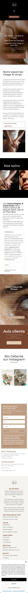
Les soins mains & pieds (10, 555)
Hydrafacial (6, 524)
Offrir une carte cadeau (14, 317)
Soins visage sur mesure (10, 532)
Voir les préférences (14, 587)
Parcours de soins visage (10, 517)
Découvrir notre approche (10, 125)
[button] (26, 562)
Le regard (6, 558)
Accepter (14, 579)
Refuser (14, 583)
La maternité (7, 542)
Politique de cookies (7, 591)
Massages (6, 539)
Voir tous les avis (14, 343)
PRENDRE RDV (14, 16)
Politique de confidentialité (18, 591)
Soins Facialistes (8, 527)
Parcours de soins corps (10, 519)
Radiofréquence (8, 529)
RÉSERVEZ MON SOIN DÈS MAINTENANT (14, 56)
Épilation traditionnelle (10, 547)
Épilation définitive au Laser (11, 550)
